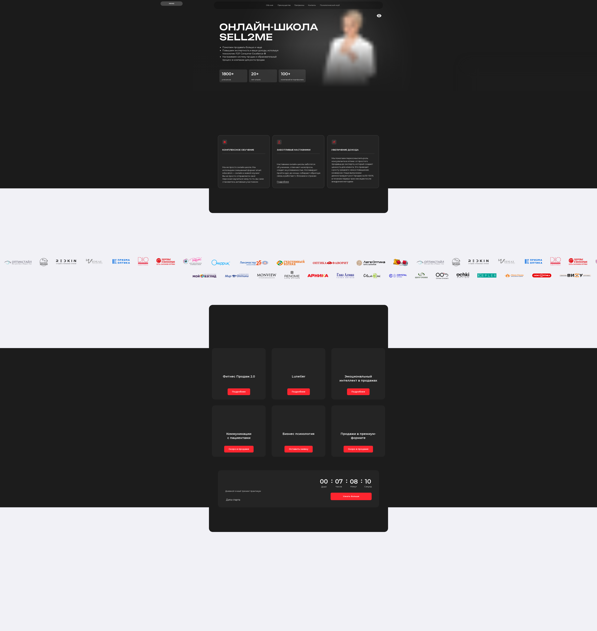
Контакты (312, 5)
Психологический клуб (330, 5)
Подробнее (283, 181)
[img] (372, 5)
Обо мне (269, 5)
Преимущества (284, 5)
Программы (299, 5)
